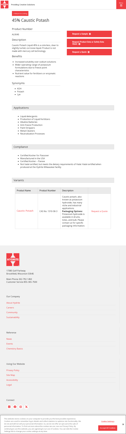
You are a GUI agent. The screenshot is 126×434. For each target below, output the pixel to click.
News (9, 339)
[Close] (123, 424)
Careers (10, 307)
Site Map (10, 375)
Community (12, 312)
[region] (63, 424)
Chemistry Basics (14, 348)
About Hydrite (13, 302)
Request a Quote (79, 52)
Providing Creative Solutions (23, 5)
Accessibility (12, 380)
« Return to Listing (20, 13)
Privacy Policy (12, 370)
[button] (121, 4)
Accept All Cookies (107, 428)
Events (9, 343)
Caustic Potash (25, 210)
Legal (9, 384)
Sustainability (12, 317)
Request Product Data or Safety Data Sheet (88, 43)
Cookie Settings (107, 421)
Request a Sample (80, 34)
